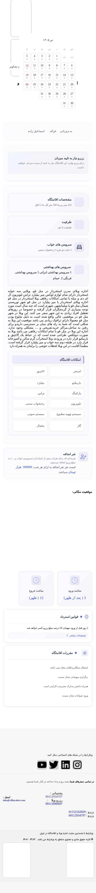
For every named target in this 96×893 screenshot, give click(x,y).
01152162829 (77, 811)
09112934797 (77, 815)
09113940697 (53, 803)
